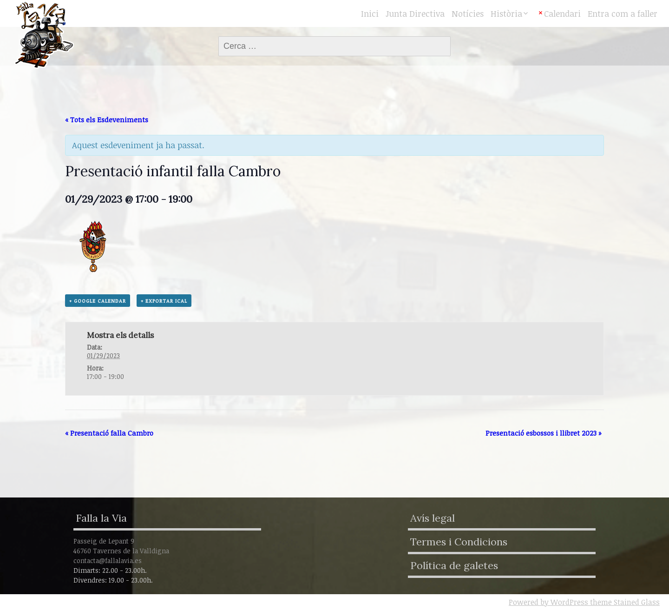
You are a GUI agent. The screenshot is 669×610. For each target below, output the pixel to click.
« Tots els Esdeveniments (106, 119)
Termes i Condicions (458, 541)
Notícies (468, 13)
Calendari (562, 13)
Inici (370, 13)
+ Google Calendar (97, 300)
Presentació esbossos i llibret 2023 (543, 433)
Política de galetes (454, 565)
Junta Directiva (415, 13)
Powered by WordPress (548, 602)
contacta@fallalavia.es (107, 560)
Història (506, 13)
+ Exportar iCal (164, 300)
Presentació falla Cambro (109, 433)
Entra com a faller (622, 13)
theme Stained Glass (624, 602)
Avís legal (432, 517)
